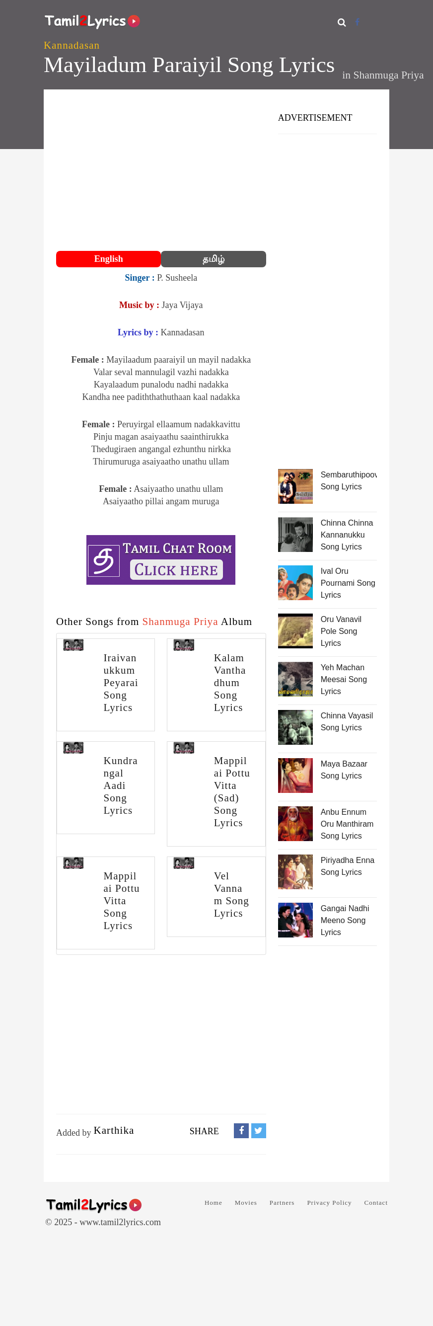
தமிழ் (213, 259)
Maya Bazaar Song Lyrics (344, 770)
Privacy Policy (329, 1202)
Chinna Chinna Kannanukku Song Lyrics (347, 535)
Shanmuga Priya (388, 75)
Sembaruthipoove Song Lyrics (349, 480)
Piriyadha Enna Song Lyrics (348, 866)
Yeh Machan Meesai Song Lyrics (344, 679)
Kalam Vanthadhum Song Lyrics (230, 682)
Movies (246, 1202)
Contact (376, 1202)
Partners (282, 1202)
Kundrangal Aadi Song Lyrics (120, 785)
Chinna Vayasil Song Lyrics (347, 721)
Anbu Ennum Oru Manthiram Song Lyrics (347, 824)
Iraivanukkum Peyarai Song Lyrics (120, 682)
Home (213, 1202)
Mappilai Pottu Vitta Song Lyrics (121, 901)
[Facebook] (357, 22)
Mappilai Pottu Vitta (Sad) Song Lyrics (232, 792)
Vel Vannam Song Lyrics (231, 894)
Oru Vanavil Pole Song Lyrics (341, 631)
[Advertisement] (161, 171)
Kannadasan (72, 45)
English (108, 259)
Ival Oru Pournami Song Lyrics (348, 583)
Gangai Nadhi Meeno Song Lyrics (345, 920)
